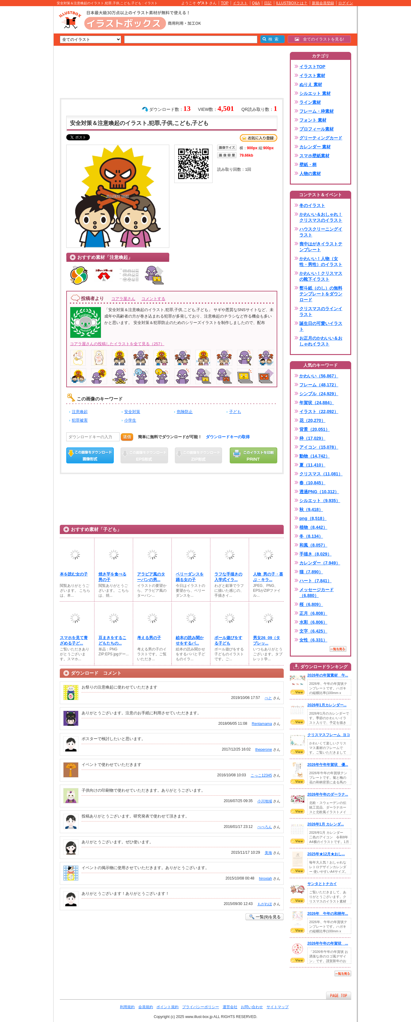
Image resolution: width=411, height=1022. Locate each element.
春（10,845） (312, 482)
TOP (225, 3)
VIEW (297, 692)
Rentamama (262, 724)
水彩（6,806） (313, 622)
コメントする (153, 298)
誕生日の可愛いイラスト (320, 326)
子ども (235, 411)
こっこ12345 (261, 775)
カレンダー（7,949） (319, 562)
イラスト (240, 3)
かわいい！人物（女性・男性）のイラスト (320, 261)
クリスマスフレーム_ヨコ (328, 735)
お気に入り (258, 138)
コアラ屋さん (123, 298)
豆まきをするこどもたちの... (112, 640)
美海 (268, 853)
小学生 (130, 420)
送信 (127, 437)
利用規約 (127, 1007)
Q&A (256, 3)
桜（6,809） (311, 604)
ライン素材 (310, 102)
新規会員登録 (323, 3)
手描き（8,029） (315, 554)
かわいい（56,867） (318, 375)
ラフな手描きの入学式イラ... (228, 577)
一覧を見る (338, 649)
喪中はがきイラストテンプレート (320, 246)
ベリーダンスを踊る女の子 (190, 577)
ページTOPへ (338, 995)
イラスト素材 (312, 75)
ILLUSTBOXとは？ (291, 3)
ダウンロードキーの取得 (228, 437)
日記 (267, 3)
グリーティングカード (320, 137)
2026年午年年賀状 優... (327, 765)
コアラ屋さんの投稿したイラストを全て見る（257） (117, 343)
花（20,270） (312, 420)
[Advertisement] (24, 101)
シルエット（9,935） (319, 500)
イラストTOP (312, 66)
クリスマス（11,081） (321, 473)
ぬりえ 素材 (310, 84)
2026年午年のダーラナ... (327, 794)
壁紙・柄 (308, 164)
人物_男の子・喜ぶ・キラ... (268, 577)
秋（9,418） (311, 509)
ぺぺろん (264, 827)
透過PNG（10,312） (319, 491)
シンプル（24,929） (318, 393)
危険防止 (185, 411)
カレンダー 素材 (315, 146)
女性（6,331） (313, 640)
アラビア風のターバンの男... (151, 577)
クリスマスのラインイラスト (320, 311)
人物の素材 (310, 173)
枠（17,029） (312, 438)
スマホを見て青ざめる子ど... (74, 640)
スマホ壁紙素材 (314, 155)
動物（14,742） (314, 456)
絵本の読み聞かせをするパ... (190, 640)
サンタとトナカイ (322, 884)
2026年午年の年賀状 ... (327, 943)
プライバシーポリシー (200, 1007)
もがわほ (264, 904)
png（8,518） (313, 518)
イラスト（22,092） (318, 411)
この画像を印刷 (253, 455)
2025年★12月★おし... (326, 854)
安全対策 (132, 411)
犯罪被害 (80, 420)
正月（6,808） (313, 613)
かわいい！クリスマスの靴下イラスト (320, 276)
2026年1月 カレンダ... (325, 824)
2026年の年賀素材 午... (327, 675)
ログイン (345, 3)
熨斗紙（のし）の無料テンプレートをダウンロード (320, 294)
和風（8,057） (313, 545)
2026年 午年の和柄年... (327, 913)
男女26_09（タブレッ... (266, 640)
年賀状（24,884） (316, 402)
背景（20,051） (314, 429)
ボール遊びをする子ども (228, 640)
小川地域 (264, 801)
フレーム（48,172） (318, 384)
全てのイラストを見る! (319, 39)
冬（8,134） (311, 536)
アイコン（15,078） (318, 447)
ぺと (268, 698)
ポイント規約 (167, 1007)
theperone (263, 749)
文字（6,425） (313, 631)
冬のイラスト (312, 205)
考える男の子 (149, 637)
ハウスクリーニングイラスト (320, 232)
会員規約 (145, 1007)
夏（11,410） (312, 464)
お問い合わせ (252, 1007)
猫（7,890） (311, 571)
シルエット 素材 (315, 93)
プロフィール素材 (316, 129)
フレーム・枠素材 (316, 111)
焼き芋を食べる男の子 (112, 577)
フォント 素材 (312, 120)
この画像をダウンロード (90, 455)
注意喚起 (80, 411)
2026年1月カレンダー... (327, 705)
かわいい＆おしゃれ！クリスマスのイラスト (320, 217)
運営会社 (230, 1007)
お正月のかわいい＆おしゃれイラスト (320, 341)
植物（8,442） (313, 527)
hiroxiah (265, 878)
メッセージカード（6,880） (316, 592)
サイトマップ (278, 1007)
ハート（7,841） (315, 580)
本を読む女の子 (74, 574)
